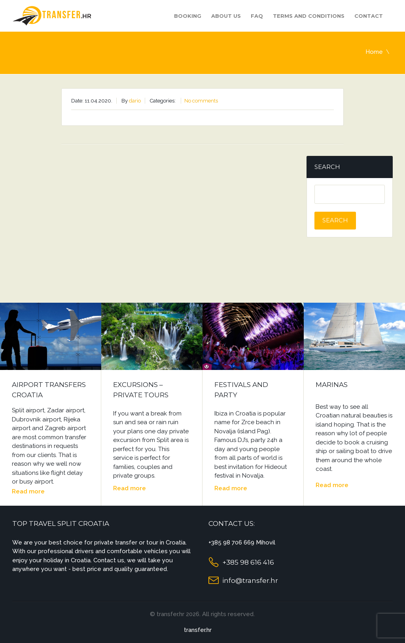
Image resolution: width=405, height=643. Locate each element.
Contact (368, 16)
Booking (187, 16)
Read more (28, 491)
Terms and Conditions (308, 16)
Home (374, 51)
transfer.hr (198, 630)
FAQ (257, 16)
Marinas (332, 385)
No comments (201, 101)
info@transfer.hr (250, 580)
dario (135, 101)
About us (226, 16)
